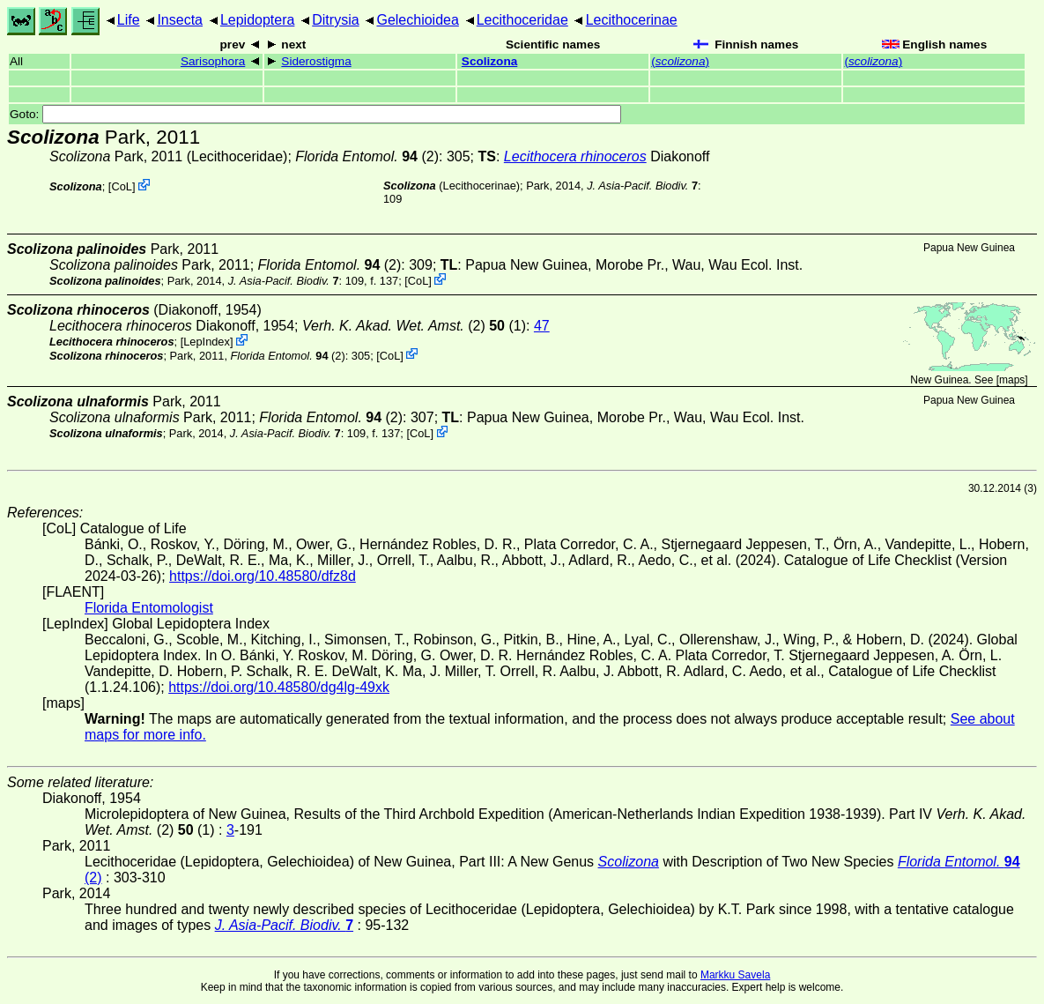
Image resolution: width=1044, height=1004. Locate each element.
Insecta (180, 19)
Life (128, 19)
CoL (121, 186)
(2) (367, 156)
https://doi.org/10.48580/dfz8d (262, 576)
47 (542, 325)
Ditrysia (335, 19)
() (680, 61)
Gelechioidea (417, 19)
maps (1012, 380)
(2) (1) (414, 325)
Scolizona (489, 61)
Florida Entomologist (149, 607)
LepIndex (206, 341)
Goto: (315, 114)
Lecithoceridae (522, 19)
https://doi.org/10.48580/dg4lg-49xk (278, 687)
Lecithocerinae (631, 19)
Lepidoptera (257, 19)
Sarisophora (213, 61)
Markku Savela (735, 975)
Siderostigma (316, 61)
